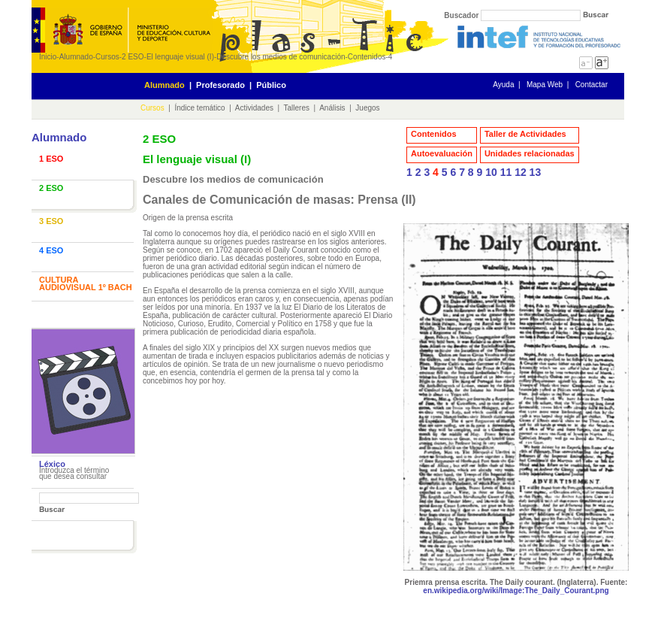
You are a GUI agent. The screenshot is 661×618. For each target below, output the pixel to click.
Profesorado (220, 84)
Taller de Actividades (525, 133)
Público (271, 84)
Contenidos (367, 57)
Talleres (296, 108)
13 (536, 172)
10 (491, 172)
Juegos (367, 108)
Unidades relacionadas (529, 153)
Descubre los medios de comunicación (280, 57)
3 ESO (51, 221)
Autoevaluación (441, 153)
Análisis (332, 108)
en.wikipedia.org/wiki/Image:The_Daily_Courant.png (515, 590)
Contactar (591, 84)
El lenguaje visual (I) (180, 57)
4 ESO (51, 250)
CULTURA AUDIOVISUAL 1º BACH (85, 283)
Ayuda (503, 84)
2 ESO (132, 57)
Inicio (47, 57)
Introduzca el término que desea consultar (74, 473)
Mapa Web (545, 84)
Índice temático (199, 108)
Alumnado (76, 57)
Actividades (254, 108)
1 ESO (51, 158)
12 (521, 172)
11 (506, 172)
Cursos (107, 57)
